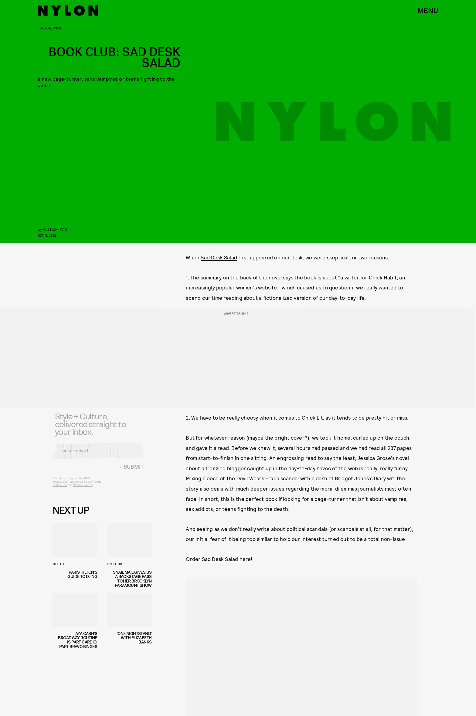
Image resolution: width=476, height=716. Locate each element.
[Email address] (98, 454)
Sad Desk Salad (219, 257)
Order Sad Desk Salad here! (219, 559)
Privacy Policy (82, 489)
